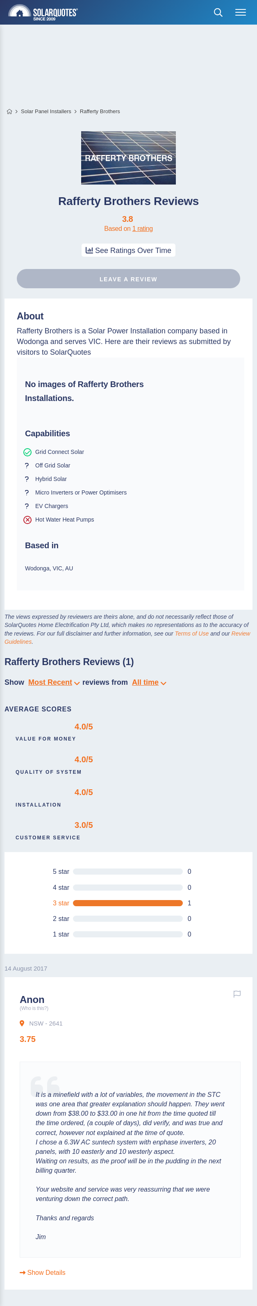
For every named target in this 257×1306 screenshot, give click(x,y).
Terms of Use (192, 633)
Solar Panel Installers (46, 111)
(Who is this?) (34, 1008)
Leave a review (128, 279)
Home (9, 112)
